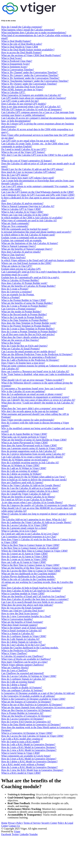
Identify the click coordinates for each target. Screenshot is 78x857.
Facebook (6, 834)
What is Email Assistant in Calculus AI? (21, 630)
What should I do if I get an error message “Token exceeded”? (32, 380)
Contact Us (14, 825)
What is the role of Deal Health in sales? (21, 44)
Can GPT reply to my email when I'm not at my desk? (28, 140)
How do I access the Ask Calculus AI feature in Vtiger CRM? (32, 736)
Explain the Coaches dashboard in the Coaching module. (30, 647)
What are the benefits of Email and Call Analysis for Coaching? (33, 596)
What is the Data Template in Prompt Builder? (24, 320)
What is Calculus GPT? (13, 92)
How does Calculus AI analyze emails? (21, 251)
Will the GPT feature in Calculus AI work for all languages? (31, 109)
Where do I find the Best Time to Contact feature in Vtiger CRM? (34, 550)
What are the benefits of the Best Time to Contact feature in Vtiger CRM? (38, 568)
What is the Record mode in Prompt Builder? (24, 314)
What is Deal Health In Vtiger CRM (19, 46)
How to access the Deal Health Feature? (21, 52)
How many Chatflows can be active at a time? (24, 662)
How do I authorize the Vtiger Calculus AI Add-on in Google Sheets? (36, 522)
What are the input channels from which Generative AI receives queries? (38, 707)
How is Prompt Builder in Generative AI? (22, 713)
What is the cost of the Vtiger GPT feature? (23, 152)
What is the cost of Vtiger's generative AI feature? (26, 160)
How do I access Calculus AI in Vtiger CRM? (24, 525)
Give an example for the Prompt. (17, 294)
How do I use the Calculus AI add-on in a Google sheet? (29, 488)
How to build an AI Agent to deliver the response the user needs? (34, 479)
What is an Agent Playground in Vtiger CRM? (24, 442)
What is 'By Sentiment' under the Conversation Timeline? (30, 78)
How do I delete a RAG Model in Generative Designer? (29, 761)
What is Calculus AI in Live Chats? (19, 531)
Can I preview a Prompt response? (18, 308)
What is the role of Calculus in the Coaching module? (28, 579)
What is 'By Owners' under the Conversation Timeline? (29, 83)
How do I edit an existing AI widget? (20, 471)
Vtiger (17, 831)
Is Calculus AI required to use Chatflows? (22, 656)
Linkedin (24, 834)
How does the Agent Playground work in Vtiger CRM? (29, 445)
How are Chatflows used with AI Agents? (22, 482)
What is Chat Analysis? (13, 254)
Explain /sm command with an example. (21, 240)
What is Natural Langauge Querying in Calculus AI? (27, 206)
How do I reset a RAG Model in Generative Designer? (28, 758)
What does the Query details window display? (24, 337)
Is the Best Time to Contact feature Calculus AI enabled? (30, 548)
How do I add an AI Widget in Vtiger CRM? (23, 468)
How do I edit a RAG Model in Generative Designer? (28, 744)
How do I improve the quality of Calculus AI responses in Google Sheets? (38, 505)
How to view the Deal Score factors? (19, 613)
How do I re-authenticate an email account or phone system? (32, 394)
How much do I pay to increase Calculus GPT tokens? (28, 172)
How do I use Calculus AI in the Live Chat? (23, 644)
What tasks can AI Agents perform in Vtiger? (24, 437)
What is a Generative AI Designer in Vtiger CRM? (26, 733)
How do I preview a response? (16, 291)
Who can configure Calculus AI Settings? (22, 690)
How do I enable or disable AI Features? (21, 687)
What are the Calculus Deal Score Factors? (23, 86)
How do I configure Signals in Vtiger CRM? (23, 636)
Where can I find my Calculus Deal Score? (23, 610)
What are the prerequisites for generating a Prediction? (29, 357)
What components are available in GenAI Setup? (26, 755)
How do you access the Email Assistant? (21, 607)
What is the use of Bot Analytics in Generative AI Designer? (31, 704)
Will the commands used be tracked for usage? (24, 229)
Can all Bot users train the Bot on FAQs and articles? (28, 334)
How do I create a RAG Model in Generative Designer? (29, 767)
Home (4, 823)
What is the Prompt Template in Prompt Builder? (26, 325)
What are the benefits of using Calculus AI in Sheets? (28, 496)
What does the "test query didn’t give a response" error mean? (32, 408)
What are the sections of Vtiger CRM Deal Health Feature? (31, 55)
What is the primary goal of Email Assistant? (24, 627)
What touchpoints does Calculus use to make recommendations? (33, 32)
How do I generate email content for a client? (24, 528)
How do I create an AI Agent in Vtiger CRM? (24, 559)
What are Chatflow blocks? (15, 667)
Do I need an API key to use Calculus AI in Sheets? (27, 499)
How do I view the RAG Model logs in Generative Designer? (32, 770)
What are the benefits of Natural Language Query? (26, 249)
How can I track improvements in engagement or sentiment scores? (35, 397)
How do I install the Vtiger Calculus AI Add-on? (25, 493)
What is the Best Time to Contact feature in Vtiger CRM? (30, 545)
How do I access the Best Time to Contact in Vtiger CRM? (31, 570)
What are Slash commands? (15, 223)
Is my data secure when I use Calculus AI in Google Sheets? (32, 502)
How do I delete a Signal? (14, 684)
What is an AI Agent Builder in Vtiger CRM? (24, 434)
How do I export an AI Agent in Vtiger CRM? (24, 553)
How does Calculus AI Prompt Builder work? (24, 283)
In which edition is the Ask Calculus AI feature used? (28, 234)
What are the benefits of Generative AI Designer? (26, 716)
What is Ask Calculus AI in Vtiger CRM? (22, 212)
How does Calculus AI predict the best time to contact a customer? (35, 599)
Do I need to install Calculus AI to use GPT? (23, 149)
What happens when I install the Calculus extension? (28, 29)
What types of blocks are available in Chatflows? (26, 659)
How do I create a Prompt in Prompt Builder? (24, 306)
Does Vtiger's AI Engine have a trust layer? (23, 362)
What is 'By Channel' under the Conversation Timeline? (29, 72)
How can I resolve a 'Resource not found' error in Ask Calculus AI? (35, 371)
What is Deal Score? (11, 58)
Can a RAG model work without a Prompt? (23, 764)
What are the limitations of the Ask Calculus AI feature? (29, 243)
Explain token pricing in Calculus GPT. (21, 269)
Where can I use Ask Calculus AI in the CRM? (24, 214)
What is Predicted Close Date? (16, 61)
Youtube (33, 834)
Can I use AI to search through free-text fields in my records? (32, 602)
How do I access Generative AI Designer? (22, 718)
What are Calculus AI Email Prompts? (20, 348)
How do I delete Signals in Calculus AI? (21, 642)
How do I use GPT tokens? (15, 175)
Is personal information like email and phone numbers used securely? (36, 232)
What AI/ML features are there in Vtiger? (22, 89)
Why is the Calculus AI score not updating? (23, 391)
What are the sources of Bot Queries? (20, 340)
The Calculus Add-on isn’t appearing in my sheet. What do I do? (33, 519)
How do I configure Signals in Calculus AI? (23, 679)
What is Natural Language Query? (18, 246)
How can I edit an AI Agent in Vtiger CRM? (23, 562)
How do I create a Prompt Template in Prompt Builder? (29, 331)
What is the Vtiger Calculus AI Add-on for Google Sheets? (31, 485)
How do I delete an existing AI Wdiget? (21, 474)
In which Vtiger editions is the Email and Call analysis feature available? (38, 260)
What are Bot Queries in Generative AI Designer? (26, 710)
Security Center (49, 823)
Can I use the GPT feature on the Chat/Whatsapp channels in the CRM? (37, 192)
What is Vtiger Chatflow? (14, 653)
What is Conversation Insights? (17, 619)
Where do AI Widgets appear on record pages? (24, 459)
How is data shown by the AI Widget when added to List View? (33, 476)
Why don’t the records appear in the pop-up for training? (30, 411)
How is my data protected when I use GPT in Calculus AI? (31, 106)
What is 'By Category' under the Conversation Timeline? (29, 75)
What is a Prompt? (10, 297)
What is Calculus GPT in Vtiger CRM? (21, 209)
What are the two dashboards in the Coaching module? (29, 573)
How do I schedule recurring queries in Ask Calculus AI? (30, 462)
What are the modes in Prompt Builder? (21, 311)
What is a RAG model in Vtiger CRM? (21, 773)
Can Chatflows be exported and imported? (22, 673)
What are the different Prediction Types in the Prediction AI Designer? (36, 354)
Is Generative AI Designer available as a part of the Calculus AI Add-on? (38, 693)
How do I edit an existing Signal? (18, 681)
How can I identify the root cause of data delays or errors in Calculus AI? (38, 400)
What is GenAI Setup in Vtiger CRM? (20, 753)
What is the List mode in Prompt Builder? (22, 317)
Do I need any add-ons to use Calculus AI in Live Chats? (30, 533)
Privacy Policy (15, 823)
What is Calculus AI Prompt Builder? (20, 280)
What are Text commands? (14, 226)
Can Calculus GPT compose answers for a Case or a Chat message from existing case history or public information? (37, 113)
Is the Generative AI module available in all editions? (28, 696)
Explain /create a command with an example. (24, 237)
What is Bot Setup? (11, 343)
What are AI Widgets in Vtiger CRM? (20, 465)
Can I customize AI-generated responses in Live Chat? (28, 536)
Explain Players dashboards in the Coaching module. (28, 576)
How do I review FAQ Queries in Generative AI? (26, 721)
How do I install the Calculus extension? (21, 26)
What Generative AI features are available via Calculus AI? (31, 95)
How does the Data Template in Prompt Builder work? (28, 323)
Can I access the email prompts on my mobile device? (28, 351)
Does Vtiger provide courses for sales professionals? (27, 419)
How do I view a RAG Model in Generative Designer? (29, 750)
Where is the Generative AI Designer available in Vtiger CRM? (33, 699)
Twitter (15, 834)
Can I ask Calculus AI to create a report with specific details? (32, 456)
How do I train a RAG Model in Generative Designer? (28, 747)
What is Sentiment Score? (14, 66)
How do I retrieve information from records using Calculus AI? (33, 454)
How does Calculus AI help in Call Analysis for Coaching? (31, 590)
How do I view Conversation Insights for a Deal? (26, 616)
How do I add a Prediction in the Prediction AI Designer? (30, 360)
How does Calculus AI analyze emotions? (22, 203)
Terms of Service (32, 823)
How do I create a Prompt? (14, 288)
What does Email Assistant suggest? (19, 624)
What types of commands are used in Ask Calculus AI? (29, 220)
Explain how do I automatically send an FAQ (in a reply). (30, 277)
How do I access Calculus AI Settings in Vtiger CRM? (28, 676)
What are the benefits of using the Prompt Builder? (27, 303)
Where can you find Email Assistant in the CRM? (26, 263)
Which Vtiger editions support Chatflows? (22, 664)
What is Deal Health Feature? (16, 41)
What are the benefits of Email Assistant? (22, 622)
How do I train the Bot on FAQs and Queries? (24, 345)
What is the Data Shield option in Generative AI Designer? (31, 724)
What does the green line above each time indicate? (27, 605)
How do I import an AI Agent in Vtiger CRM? (24, 556)
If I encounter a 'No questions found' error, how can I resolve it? (33, 388)
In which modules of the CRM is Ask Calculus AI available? (32, 217)
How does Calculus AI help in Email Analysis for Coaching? (32, 587)
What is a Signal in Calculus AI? (17, 633)
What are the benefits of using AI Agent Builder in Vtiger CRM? (34, 439)
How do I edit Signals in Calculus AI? (20, 639)
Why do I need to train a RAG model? (20, 741)
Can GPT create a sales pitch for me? (20, 101)
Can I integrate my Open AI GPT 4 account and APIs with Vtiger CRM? (38, 194)
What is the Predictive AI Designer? (19, 650)
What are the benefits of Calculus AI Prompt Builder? (28, 286)
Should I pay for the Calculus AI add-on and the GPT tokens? (32, 169)
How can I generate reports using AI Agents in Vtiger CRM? (32, 448)
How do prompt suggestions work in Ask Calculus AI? (28, 451)
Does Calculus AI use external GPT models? (23, 103)
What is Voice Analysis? (13, 257)
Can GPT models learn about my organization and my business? (33, 98)
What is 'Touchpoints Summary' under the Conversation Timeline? (34, 81)
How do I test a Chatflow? (14, 670)
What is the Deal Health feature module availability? (27, 49)
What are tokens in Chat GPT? (16, 266)
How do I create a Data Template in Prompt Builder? (28, 328)
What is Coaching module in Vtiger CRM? (23, 593)
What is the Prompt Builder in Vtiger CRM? (23, 300)
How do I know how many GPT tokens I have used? (27, 177)
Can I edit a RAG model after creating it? (22, 738)
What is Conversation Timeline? (17, 69)
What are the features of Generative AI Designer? (26, 701)
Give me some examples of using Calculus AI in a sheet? (30, 491)
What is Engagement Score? (15, 63)
